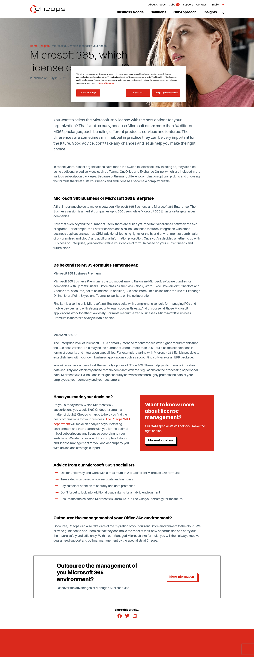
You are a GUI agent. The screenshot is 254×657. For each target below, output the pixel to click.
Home (34, 46)
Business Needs (130, 12)
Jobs (172, 5)
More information (160, 440)
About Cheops (157, 5)
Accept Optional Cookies (166, 93)
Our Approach (184, 12)
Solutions (158, 12)
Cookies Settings (88, 93)
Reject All (138, 93)
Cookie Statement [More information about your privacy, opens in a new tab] (106, 83)
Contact (201, 5)
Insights (210, 12)
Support (188, 5)
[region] (128, 84)
